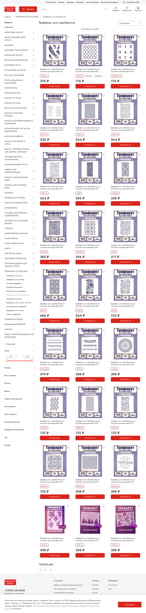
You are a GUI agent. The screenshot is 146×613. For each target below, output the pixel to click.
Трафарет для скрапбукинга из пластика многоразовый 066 (52, 363)
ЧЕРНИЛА (9, 228)
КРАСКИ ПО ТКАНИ (13, 98)
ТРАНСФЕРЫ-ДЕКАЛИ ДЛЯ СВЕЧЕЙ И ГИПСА (16, 264)
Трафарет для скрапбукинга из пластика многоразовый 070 (88, 422)
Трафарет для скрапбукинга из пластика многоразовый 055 (88, 128)
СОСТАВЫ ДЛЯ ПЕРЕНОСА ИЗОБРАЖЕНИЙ (16, 214)
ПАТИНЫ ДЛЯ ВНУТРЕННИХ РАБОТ (16, 178)
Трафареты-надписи (14, 298)
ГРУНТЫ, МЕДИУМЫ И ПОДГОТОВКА (14, 81)
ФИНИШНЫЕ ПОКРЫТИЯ (15, 324)
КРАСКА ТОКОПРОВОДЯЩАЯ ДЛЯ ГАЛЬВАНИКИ (19, 335)
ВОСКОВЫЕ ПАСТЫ (13, 65)
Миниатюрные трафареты (16, 306)
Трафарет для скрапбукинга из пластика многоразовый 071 (123, 422)
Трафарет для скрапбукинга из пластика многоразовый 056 (123, 128)
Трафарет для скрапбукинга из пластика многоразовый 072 (52, 480)
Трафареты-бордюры (14, 287)
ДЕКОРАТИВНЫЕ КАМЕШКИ (16, 233)
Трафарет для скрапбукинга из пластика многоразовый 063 (52, 304)
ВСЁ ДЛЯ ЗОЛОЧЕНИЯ (14, 75)
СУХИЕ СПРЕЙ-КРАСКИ (14, 243)
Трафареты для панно (15, 310)
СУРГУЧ (8, 248)
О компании (51, 2)
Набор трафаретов (13, 314)
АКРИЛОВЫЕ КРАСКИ (14, 32)
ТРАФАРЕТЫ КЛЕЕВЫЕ (14, 319)
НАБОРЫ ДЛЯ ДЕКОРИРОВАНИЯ (12, 171)
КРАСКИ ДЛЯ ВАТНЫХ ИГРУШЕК (14, 114)
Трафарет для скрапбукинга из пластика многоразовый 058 (88, 187)
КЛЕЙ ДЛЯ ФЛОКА (13, 93)
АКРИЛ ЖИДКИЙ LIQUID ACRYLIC (15, 38)
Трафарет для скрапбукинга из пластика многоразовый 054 (52, 128)
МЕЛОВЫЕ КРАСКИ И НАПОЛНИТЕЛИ (14, 158)
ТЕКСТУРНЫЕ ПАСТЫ (13, 253)
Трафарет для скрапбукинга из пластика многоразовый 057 (52, 187)
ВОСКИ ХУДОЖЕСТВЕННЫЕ (16, 60)
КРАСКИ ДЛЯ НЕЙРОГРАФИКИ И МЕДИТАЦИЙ (19, 122)
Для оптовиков (92, 2)
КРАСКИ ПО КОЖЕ (12, 103)
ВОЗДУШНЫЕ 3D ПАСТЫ (15, 70)
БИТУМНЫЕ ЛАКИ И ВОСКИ (16, 50)
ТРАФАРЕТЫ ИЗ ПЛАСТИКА (26, 16)
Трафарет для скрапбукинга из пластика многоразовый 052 (88, 70)
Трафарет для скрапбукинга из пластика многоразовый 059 (123, 187)
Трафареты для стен (14, 275)
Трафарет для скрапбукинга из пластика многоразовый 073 (88, 480)
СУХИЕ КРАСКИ (11, 238)
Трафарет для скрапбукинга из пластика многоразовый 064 (88, 304)
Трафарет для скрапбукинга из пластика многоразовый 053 (123, 70)
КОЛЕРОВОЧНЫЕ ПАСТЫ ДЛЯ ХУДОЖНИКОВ (17, 130)
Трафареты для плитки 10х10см (18, 302)
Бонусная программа (109, 2)
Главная (8, 16)
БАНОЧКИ (9, 45)
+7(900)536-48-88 (131, 2)
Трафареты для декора (15, 279)
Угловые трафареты (13, 283)
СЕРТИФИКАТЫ (11, 208)
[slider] (7, 360)
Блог (110, 589)
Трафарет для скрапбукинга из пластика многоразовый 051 (52, 70)
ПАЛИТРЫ (9, 192)
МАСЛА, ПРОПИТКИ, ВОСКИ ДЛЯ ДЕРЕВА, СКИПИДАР (17, 150)
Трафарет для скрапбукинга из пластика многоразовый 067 (88, 363)
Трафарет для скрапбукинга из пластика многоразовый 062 (123, 246)
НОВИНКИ (9, 27)
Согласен (129, 604)
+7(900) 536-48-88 (15, 590)
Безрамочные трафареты (16, 291)
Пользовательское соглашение (65, 589)
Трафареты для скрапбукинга (17, 295)
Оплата (61, 2)
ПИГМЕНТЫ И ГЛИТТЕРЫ (15, 197)
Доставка (70, 2)
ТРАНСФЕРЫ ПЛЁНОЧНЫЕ (16, 258)
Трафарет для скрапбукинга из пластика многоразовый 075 (52, 539)
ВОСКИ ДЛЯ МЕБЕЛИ (14, 136)
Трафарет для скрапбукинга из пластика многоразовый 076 (88, 539)
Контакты (80, 2)
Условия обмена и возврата (64, 592)
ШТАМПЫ (8, 329)
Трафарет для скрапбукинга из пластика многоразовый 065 (123, 304)
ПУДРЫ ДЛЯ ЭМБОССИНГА (16, 202)
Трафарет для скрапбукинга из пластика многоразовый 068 (123, 363)
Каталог (28, 9)
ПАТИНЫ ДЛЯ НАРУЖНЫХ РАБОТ (15, 186)
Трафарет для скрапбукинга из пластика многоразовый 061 (88, 246)
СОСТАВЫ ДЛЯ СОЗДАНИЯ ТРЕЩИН (16, 222)
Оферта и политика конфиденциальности (68, 585)
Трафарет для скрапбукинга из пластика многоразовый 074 (123, 480)
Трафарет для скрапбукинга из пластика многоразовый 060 (52, 246)
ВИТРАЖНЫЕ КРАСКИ (14, 55)
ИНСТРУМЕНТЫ (11, 88)
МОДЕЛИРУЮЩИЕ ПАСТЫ (16, 164)
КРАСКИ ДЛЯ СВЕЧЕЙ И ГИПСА (15, 142)
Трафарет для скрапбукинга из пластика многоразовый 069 (52, 422)
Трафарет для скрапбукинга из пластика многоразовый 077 (123, 539)
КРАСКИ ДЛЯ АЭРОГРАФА (16, 108)
